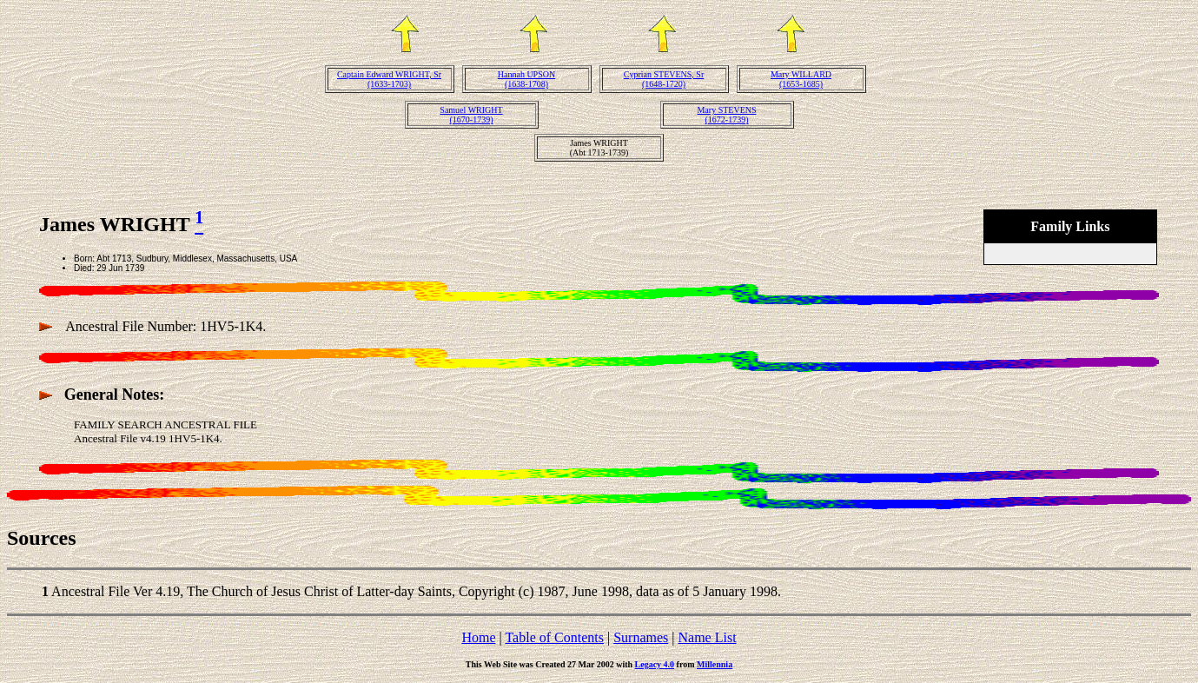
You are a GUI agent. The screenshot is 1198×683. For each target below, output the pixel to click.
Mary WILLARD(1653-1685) (801, 79)
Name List (707, 637)
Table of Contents (554, 637)
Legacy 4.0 (655, 664)
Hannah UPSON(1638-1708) (526, 79)
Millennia (714, 664)
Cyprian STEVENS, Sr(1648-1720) (664, 79)
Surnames (640, 637)
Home (478, 637)
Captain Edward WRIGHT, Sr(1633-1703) (389, 79)
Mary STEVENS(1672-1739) (726, 114)
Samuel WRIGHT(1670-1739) (471, 114)
